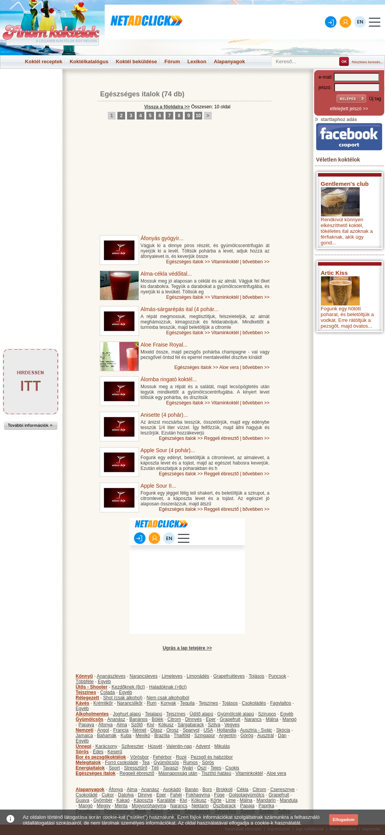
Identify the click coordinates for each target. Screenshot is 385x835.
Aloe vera (229, 367)
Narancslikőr (130, 703)
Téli (155, 768)
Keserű (114, 751)
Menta (121, 805)
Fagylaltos (280, 703)
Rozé (181, 757)
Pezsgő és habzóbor (212, 757)
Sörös (82, 751)
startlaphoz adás (335, 119)
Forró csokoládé (121, 762)
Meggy (103, 805)
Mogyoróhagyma (149, 805)
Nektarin (200, 805)
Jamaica (84, 735)
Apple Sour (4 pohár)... (168, 450)
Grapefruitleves (228, 676)
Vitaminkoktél (225, 261)
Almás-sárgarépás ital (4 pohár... (179, 309)
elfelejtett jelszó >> (349, 108)
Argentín (227, 735)
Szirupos (267, 714)
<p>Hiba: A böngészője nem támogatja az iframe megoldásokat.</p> (349, 438)
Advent (203, 746)
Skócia (283, 730)
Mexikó (143, 735)
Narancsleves (144, 676)
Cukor (108, 795)
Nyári (187, 768)
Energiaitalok (90, 768)
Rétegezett (87, 697)
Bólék (157, 719)
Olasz (156, 730)
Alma (122, 724)
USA (208, 730)
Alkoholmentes (92, 714)
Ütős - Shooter (92, 687)
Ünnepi (84, 746)
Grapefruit (230, 719)
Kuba (126, 735)
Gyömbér (103, 800)
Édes (98, 751)
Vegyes (231, 724)
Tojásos (256, 676)
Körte (216, 800)
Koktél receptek (43, 61)
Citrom (174, 719)
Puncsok (277, 676)
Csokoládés (254, 703)
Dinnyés (193, 719)
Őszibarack (224, 805)
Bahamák (107, 735)
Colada (107, 692)
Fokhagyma (198, 795)
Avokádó (172, 789)
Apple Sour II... (158, 486)
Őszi (201, 768)
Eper (211, 719)
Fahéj (176, 795)
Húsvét (155, 746)
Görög (247, 735)
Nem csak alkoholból (168, 697)
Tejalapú (153, 714)
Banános (138, 719)
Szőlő (137, 724)
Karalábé (166, 800)
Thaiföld (182, 735)
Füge (219, 795)
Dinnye (145, 795)
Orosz (172, 730)
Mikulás (222, 746)
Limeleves (172, 676)
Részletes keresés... (367, 62)
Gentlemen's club (344, 183)
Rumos (190, 762)
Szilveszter (132, 746)
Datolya (126, 795)
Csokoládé (87, 795)
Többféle (85, 681)
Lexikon (196, 61)
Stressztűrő (135, 768)
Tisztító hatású (216, 773)
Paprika (266, 805)
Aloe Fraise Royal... (164, 345)
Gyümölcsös (90, 719)
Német (139, 730)
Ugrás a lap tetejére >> (187, 648)
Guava (82, 800)
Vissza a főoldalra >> (167, 106)
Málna (272, 719)
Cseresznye (282, 789)
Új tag (375, 98)
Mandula (289, 800)
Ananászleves (111, 676)
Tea (145, 762)
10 (198, 115)
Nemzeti (85, 730)
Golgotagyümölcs (246, 795)
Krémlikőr (103, 703)
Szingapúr (204, 735)
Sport (114, 768)
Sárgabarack (190, 724)
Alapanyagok (229, 61)
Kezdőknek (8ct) (128, 687)
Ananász (116, 719)
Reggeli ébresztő (221, 438)
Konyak (168, 703)
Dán (282, 735)
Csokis (232, 768)
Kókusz (165, 724)
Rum (151, 703)
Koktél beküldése (136, 61)
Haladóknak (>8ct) (168, 687)
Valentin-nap (179, 746)
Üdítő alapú (201, 714)
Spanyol (191, 730)
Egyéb (104, 681)
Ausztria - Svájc (256, 730)
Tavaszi (170, 768)
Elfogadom (344, 819)
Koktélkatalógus (89, 61)
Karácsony (106, 746)
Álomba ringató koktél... (169, 379)
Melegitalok (88, 762)
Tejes (216, 768)
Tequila (187, 703)
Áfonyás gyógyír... (162, 238)
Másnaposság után (177, 773)
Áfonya (105, 724)
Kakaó (123, 800)
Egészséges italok (130, 94)
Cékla (243, 789)
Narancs (253, 719)
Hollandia (226, 730)
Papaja (247, 805)
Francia (121, 730)
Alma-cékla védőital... (166, 274)
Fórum (172, 61)
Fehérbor (162, 757)
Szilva (214, 724)
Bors (207, 789)
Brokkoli (224, 789)
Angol (103, 730)
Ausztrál (265, 735)
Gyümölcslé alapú (235, 714)
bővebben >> (256, 261)
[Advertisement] (31, 86)
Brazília (162, 735)
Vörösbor (139, 757)
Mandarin (266, 800)
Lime (231, 800)
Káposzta (143, 800)
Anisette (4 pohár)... (164, 415)
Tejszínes (86, 692)
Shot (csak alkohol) (122, 697)
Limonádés (198, 676)
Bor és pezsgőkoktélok (101, 757)
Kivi (150, 724)
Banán (191, 789)
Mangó (290, 719)
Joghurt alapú (127, 714)
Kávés (82, 703)
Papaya (86, 724)
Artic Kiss (334, 272)
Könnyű (84, 676)
